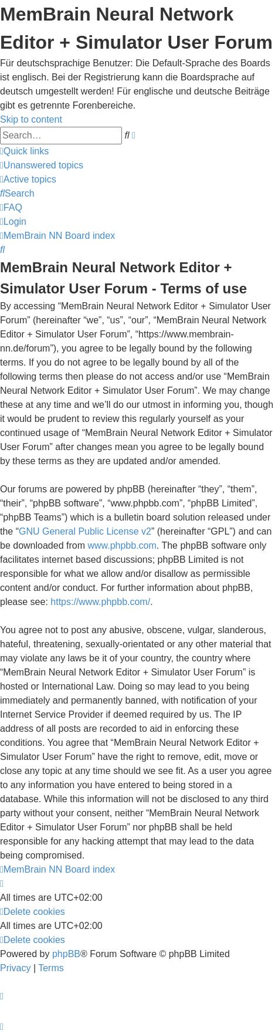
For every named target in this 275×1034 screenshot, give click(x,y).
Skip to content (31, 119)
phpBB (66, 954)
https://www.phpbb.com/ (100, 602)
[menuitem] (41, 165)
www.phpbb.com (121, 545)
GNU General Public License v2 (85, 531)
